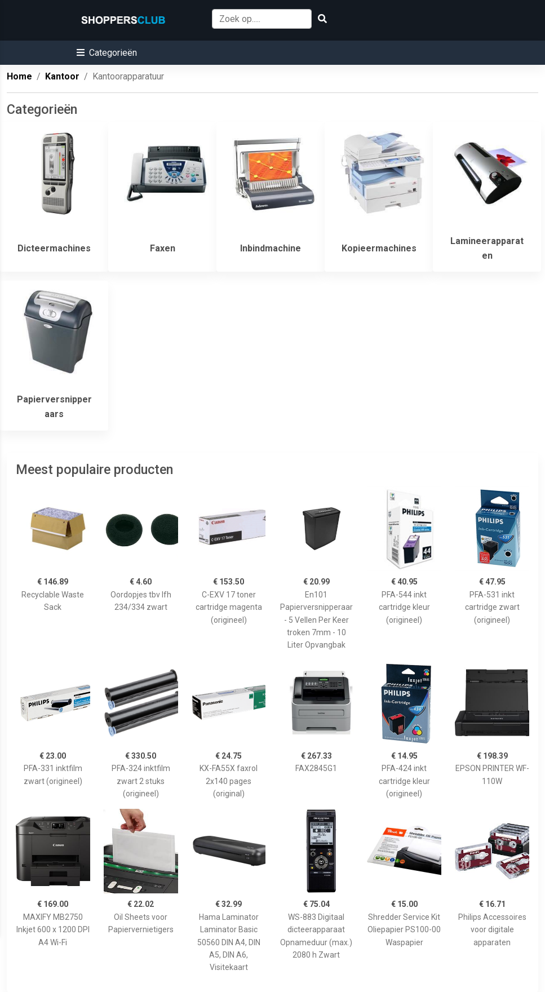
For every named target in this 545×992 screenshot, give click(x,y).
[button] (107, 52)
